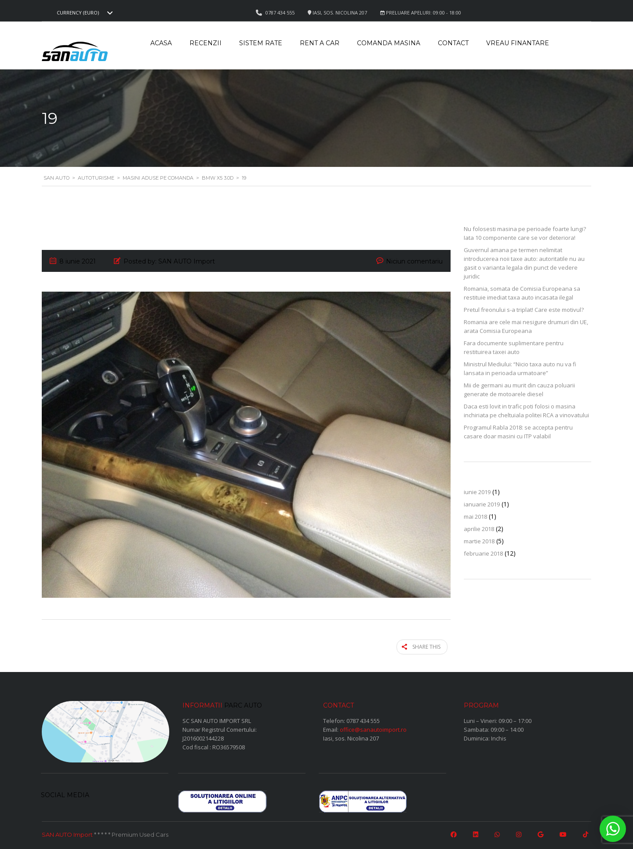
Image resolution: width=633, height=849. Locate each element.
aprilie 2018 (479, 529)
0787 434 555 (363, 719)
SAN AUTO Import (67, 832)
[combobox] (83, 13)
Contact (453, 43)
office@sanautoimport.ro (373, 727)
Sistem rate (260, 43)
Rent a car (319, 43)
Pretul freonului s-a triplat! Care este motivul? (524, 310)
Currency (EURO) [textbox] (78, 13)
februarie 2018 (483, 553)
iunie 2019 (477, 492)
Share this (425, 646)
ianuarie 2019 (482, 504)
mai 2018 (475, 516)
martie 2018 (479, 541)
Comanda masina (388, 43)
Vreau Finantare (517, 43)
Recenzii (205, 43)
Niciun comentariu (414, 261)
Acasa (161, 43)
